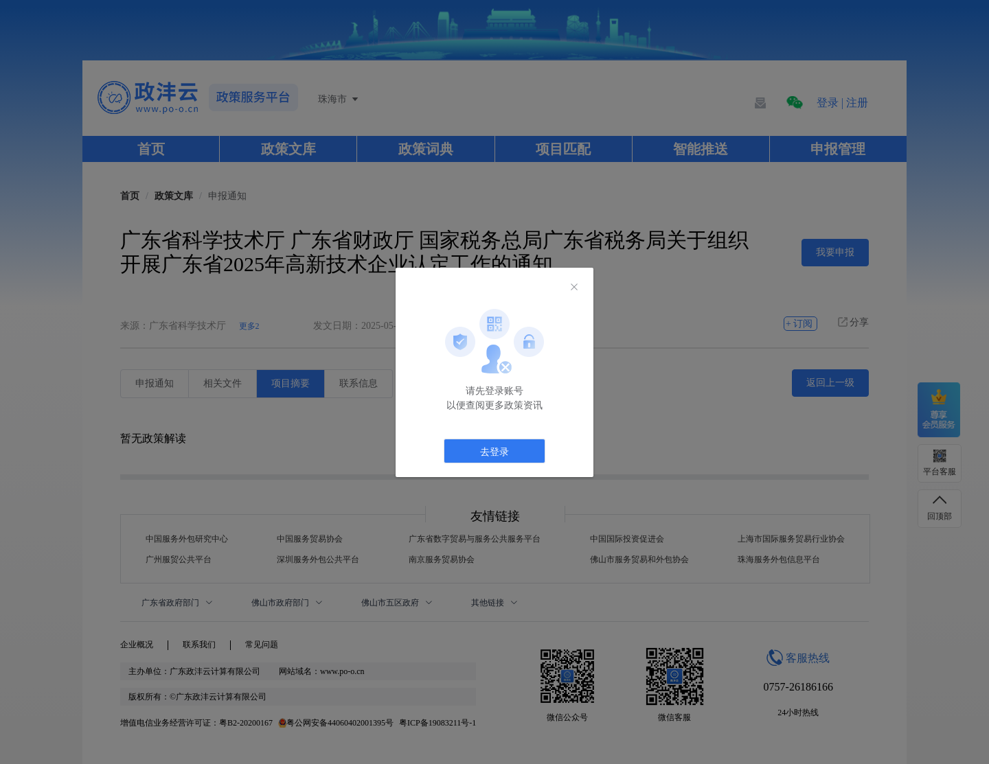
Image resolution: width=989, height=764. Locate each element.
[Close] (574, 287)
